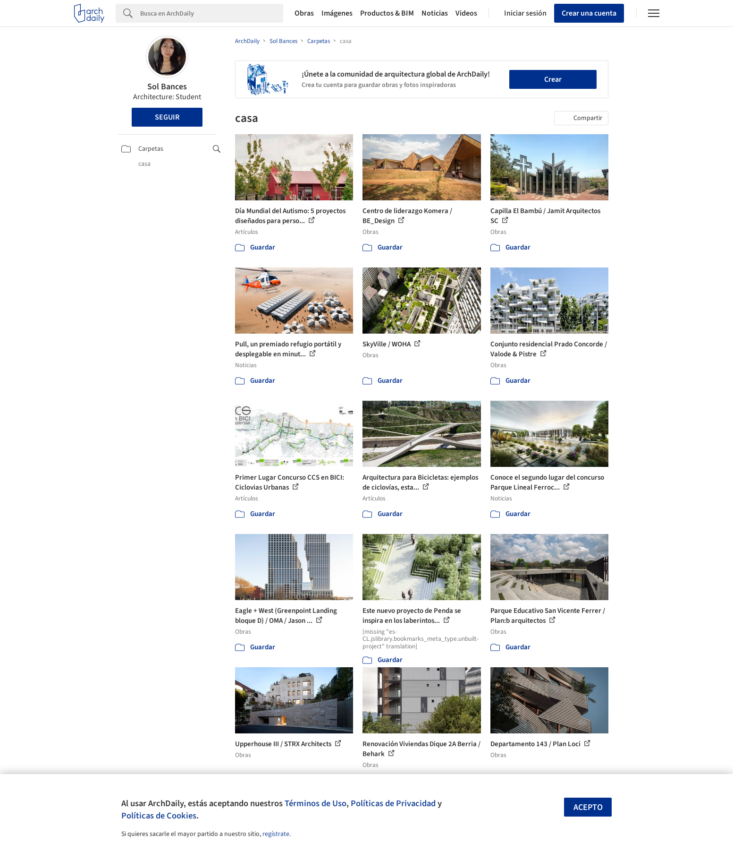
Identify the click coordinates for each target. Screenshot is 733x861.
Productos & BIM (387, 13)
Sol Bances (167, 87)
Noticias (434, 13)
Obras (304, 13)
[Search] (211, 13)
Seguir (167, 117)
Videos (466, 13)
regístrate (275, 834)
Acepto (588, 807)
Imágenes (337, 13)
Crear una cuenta (589, 13)
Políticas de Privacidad (393, 803)
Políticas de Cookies (158, 815)
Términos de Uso (315, 803)
